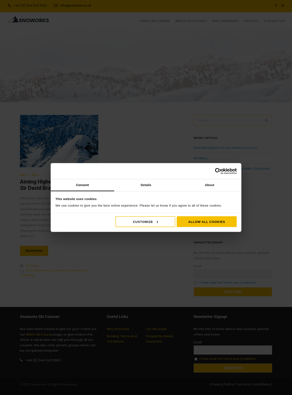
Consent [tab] (82, 185)
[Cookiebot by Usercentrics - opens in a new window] (218, 171)
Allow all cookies (206, 221)
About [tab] (209, 185)
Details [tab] (146, 185)
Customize (145, 221)
